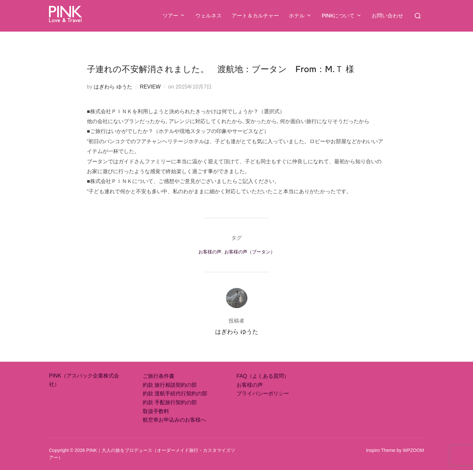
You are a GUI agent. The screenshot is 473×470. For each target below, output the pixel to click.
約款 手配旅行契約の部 (170, 402)
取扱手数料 (156, 411)
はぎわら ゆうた (113, 87)
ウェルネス (208, 15)
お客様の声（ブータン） (249, 252)
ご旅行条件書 (158, 376)
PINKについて (342, 15)
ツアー (174, 15)
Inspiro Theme (380, 450)
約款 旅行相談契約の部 (170, 385)
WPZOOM (413, 450)
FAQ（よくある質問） (262, 376)
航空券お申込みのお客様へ (174, 420)
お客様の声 (209, 252)
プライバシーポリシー (262, 393)
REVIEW (150, 87)
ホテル (300, 15)
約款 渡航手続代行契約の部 (175, 393)
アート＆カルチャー (255, 15)
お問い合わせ (387, 15)
